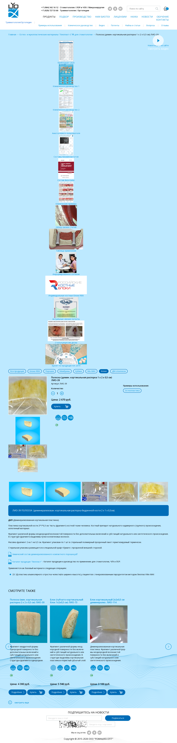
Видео (102, 25)
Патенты (115, 25)
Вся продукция (17, 371)
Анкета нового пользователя (66, 123)
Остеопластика (132, 390)
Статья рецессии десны (66, 332)
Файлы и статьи (132, 25)
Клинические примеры (66, 193)
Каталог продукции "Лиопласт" (27, 561)
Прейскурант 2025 (66, 52)
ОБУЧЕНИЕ (163, 16)
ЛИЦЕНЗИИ (120, 16)
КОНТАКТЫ (162, 19)
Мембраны (64, 371)
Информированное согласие (66, 264)
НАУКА (134, 16)
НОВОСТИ (147, 16)
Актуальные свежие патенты (66, 308)
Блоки (104, 371)
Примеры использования (50, 25)
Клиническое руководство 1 (66, 76)
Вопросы (150, 25)
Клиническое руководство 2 (66, 99)
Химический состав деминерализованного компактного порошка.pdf (44, 554)
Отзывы (165, 25)
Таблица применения (66, 240)
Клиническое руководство (80, 25)
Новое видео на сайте (158, 44)
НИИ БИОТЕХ (102, 16)
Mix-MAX (91, 371)
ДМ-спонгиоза (119, 371)
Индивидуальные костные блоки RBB (66, 286)
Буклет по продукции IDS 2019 (66, 355)
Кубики (78, 371)
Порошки (49, 371)
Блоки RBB (35, 371)
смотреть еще (18, 702)
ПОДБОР (64, 16)
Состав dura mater (66, 170)
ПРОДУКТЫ (49, 16)
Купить (57, 406)
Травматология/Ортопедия (19, 22)
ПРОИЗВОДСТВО (82, 16)
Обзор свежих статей (66, 217)
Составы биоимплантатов (66, 146)
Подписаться (118, 718)
